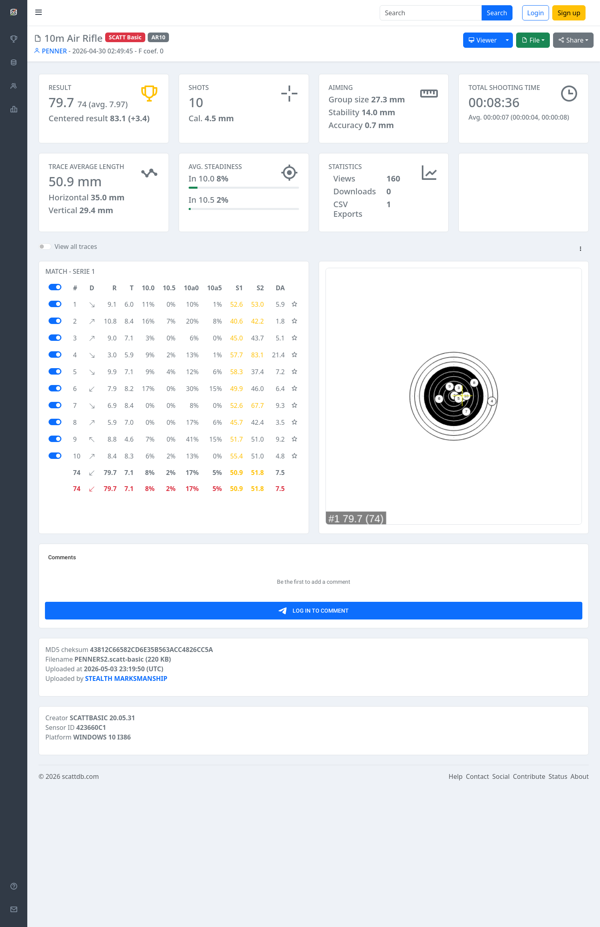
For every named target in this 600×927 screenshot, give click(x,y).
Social (501, 915)
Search (497, 12)
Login (535, 12)
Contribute (529, 915)
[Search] (431, 12)
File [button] (530, 40)
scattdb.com (80, 915)
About (580, 915)
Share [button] (571, 40)
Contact (477, 915)
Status (558, 915)
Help (456, 915)
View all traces (76, 250)
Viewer (482, 40)
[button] (580, 253)
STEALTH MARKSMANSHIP (126, 817)
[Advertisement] (523, 193)
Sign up (568, 12)
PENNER (50, 51)
